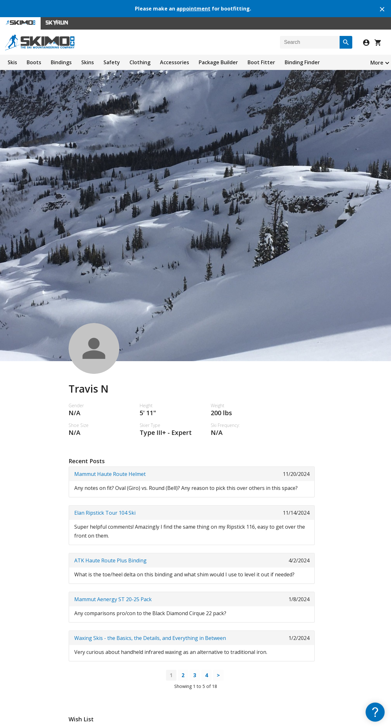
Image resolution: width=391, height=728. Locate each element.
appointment (193, 8)
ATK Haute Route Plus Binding (110, 560)
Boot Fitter (261, 62)
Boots (34, 62)
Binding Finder (302, 62)
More (376, 62)
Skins (87, 62)
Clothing (139, 62)
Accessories (174, 62)
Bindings (61, 62)
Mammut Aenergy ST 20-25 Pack (113, 599)
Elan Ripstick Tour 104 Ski (105, 512)
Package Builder (218, 62)
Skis (12, 62)
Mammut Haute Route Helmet (110, 473)
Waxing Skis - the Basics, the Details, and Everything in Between (150, 638)
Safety (111, 62)
